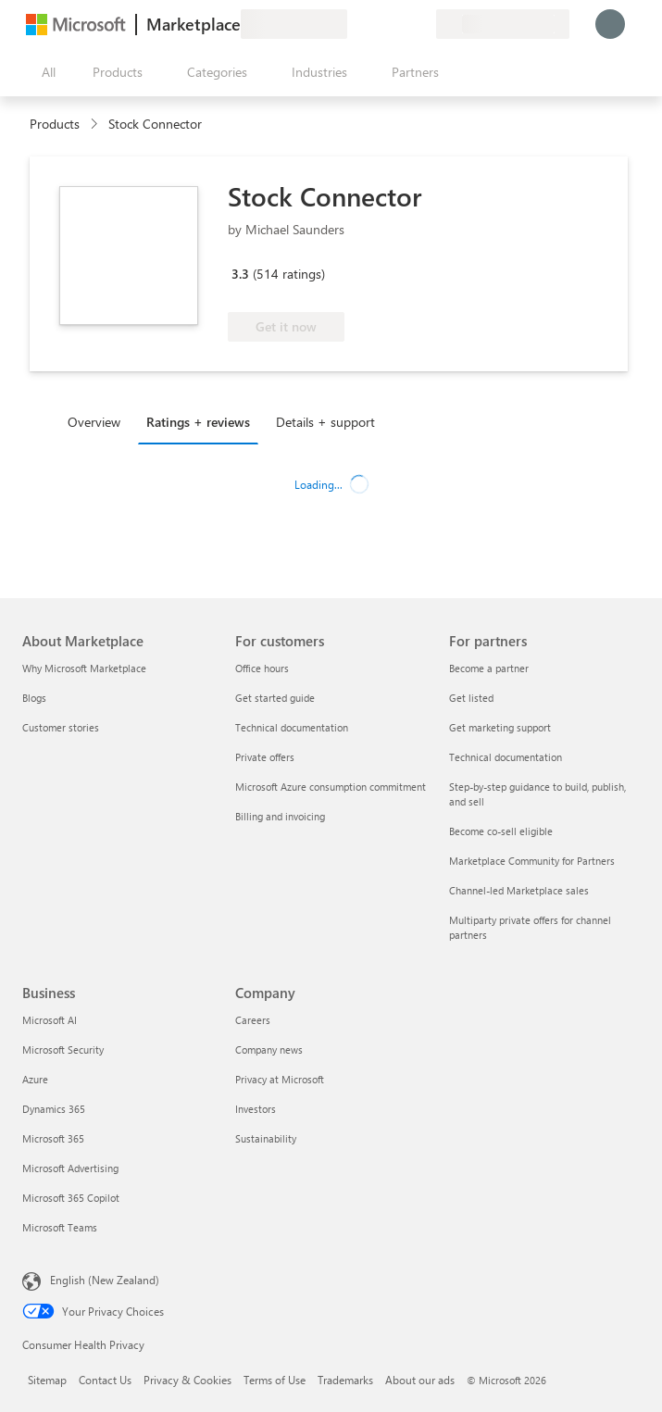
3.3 (240, 273)
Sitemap (47, 1379)
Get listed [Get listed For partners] (471, 698)
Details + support (325, 422)
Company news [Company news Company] (269, 1049)
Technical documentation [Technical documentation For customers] (291, 727)
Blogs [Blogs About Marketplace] (34, 698)
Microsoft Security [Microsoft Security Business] (63, 1049)
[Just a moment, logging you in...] (610, 24)
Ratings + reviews (198, 422)
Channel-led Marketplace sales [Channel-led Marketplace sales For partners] (519, 890)
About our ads (420, 1379)
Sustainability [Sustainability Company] (265, 1138)
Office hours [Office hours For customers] (262, 668)
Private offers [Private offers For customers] (264, 757)
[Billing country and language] (502, 24)
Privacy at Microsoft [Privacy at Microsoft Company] (279, 1079)
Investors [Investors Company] (255, 1109)
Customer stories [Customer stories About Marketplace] (60, 727)
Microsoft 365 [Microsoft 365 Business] (53, 1138)
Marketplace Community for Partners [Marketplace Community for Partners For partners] (532, 861)
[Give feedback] (354, 24)
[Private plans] (421, 24)
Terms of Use (275, 1379)
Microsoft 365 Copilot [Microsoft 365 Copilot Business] (70, 1198)
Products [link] (55, 123)
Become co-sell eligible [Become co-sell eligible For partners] (501, 831)
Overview (94, 422)
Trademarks (345, 1379)
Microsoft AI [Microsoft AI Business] (49, 1020)
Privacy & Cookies (187, 1379)
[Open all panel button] (44, 72)
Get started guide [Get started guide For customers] (275, 698)
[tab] (98, 421)
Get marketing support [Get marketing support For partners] (500, 727)
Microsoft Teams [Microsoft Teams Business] (59, 1227)
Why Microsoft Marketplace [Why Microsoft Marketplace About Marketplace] (84, 668)
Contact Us (105, 1379)
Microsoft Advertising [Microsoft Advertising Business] (70, 1168)
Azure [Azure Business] (35, 1079)
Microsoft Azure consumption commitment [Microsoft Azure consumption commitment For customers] (330, 786)
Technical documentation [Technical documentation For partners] (505, 757)
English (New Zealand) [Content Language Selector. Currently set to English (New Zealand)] (104, 1279)
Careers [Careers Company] (252, 1020)
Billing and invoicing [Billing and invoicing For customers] (280, 816)
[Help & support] (376, 24)
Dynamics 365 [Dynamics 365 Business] (53, 1109)
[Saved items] (399, 24)
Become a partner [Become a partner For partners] (489, 668)
